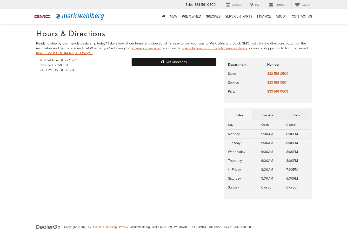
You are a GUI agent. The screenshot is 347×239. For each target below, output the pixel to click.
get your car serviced (145, 48)
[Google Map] (128, 143)
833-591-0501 (277, 82)
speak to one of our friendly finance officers (214, 48)
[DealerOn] (48, 226)
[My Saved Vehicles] (302, 4)
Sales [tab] (239, 115)
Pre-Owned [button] (191, 16)
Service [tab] (268, 115)
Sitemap (111, 227)
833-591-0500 (277, 73)
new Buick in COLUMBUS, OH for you (64, 52)
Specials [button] (213, 16)
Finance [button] (264, 16)
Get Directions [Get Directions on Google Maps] (174, 61)
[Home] (163, 16)
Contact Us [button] (302, 16)
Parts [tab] (296, 115)
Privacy (123, 227)
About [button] (281, 16)
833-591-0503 (277, 91)
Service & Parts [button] (238, 16)
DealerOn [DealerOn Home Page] (98, 227)
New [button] (173, 16)
